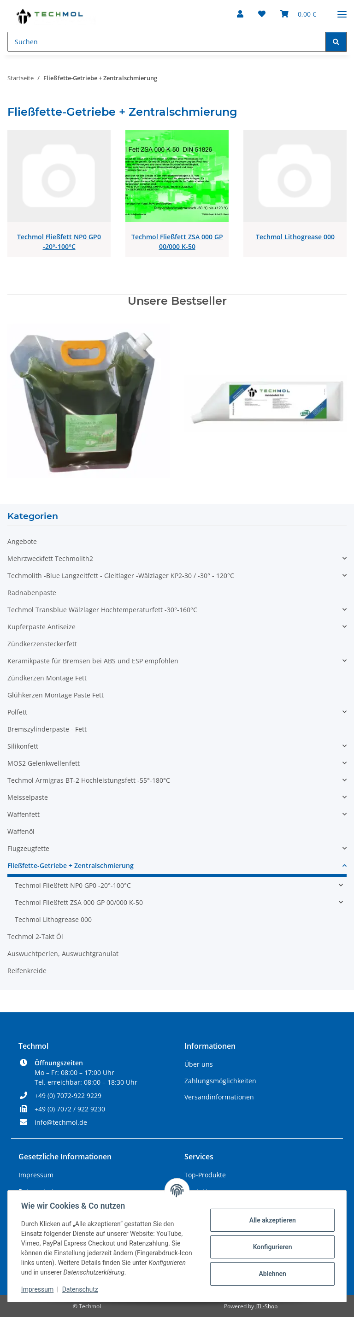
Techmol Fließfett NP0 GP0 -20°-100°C (59, 241)
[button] (240, 14)
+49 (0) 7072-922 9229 (68, 1095)
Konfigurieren (270, 1247)
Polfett (17, 712)
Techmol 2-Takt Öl (35, 936)
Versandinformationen (219, 1097)
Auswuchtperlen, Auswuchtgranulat (62, 953)
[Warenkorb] (298, 14)
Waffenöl (21, 831)
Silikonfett (22, 746)
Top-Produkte (205, 1174)
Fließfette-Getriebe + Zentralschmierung (70, 865)
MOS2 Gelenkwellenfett (43, 763)
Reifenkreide (27, 970)
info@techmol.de (61, 1122)
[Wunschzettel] (262, 14)
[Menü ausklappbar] (342, 10)
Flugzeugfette (28, 848)
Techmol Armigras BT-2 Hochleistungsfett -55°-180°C (88, 780)
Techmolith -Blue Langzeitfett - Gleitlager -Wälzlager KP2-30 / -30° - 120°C (120, 575)
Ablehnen (270, 1273)
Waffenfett (23, 814)
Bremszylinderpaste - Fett (47, 729)
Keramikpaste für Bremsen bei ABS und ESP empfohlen (92, 660)
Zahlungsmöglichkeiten (220, 1080)
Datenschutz (82, 1289)
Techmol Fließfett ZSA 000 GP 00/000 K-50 (177, 241)
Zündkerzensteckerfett (42, 643)
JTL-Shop (266, 1306)
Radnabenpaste (31, 592)
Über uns (198, 1064)
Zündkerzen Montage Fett (47, 677)
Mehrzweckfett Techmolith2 (50, 558)
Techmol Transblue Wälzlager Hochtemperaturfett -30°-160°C (102, 609)
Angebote (22, 541)
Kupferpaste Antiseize (41, 626)
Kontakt (196, 1191)
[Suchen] (166, 42)
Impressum (39, 1289)
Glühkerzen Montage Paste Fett (55, 695)
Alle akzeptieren (271, 1220)
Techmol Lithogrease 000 (295, 236)
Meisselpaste (27, 797)
